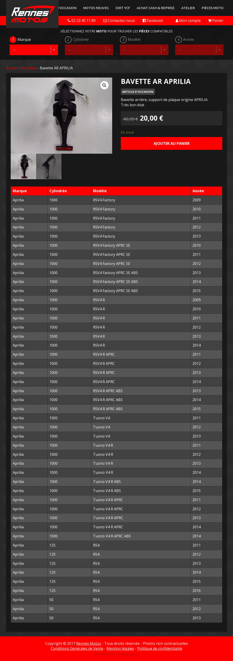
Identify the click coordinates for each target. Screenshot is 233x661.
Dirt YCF (123, 8)
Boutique (29, 67)
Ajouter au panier (172, 143)
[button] (104, 85)
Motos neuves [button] (96, 8)
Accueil (12, 67)
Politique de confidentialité (159, 648)
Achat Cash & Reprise (156, 8)
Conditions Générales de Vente (77, 648)
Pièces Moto (212, 8)
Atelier (188, 8)
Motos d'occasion (60, 8)
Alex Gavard (130, 654)
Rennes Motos (88, 643)
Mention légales (120, 648)
